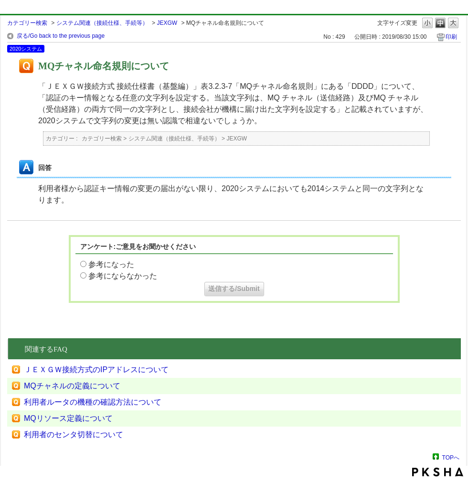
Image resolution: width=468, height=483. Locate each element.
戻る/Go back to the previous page (61, 35)
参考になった (111, 264)
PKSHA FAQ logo (437, 472)
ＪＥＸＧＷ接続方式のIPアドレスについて (96, 369)
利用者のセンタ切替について (73, 434)
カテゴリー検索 (27, 23)
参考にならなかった (122, 276)
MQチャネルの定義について (72, 386)
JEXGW (167, 23)
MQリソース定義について (68, 418)
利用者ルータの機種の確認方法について (92, 402)
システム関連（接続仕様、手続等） (102, 23)
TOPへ (450, 457)
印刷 (451, 36)
